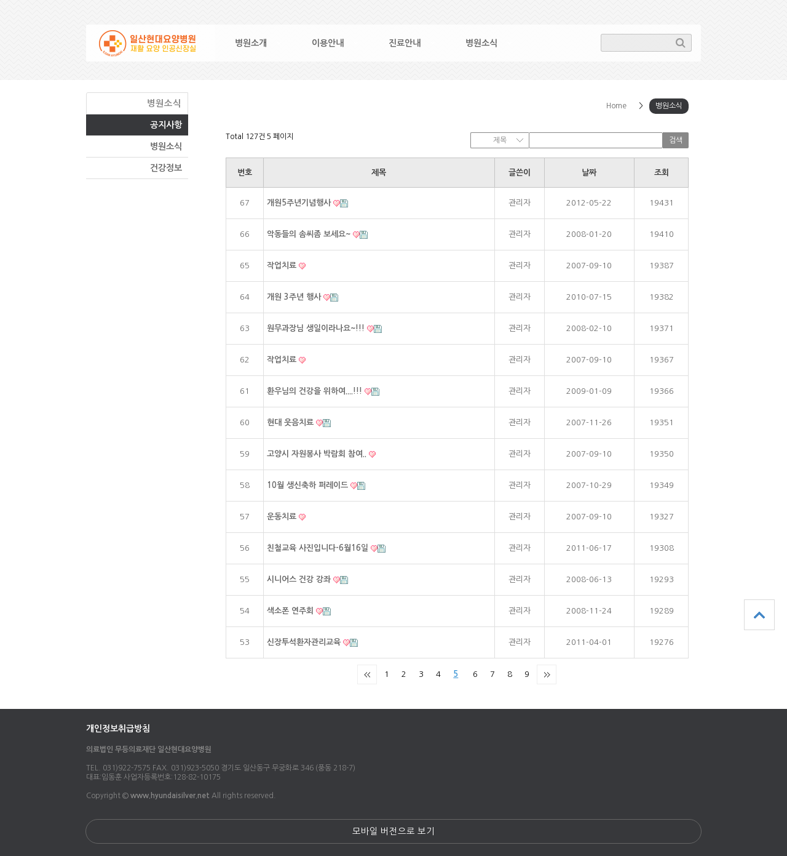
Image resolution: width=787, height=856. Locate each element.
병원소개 (251, 43)
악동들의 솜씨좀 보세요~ (310, 234)
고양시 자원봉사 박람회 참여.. (318, 454)
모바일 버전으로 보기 (393, 831)
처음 (367, 674)
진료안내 (405, 43)
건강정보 (166, 168)
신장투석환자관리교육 (305, 642)
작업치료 (283, 266)
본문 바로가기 (0, 0)
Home (616, 106)
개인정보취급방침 (118, 728)
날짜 (589, 173)
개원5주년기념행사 (300, 203)
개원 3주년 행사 (295, 297)
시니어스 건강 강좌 (300, 579)
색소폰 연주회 (291, 611)
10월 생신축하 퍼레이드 (308, 485)
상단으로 (759, 614)
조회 (661, 173)
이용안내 (328, 43)
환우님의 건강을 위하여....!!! (316, 391)
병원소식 (481, 43)
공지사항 (166, 125)
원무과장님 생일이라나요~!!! (317, 328)
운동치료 (283, 517)
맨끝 (546, 674)
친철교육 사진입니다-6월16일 (319, 548)
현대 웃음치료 (291, 422)
